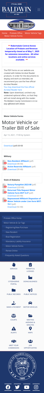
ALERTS (14, 330)
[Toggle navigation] (39, 9)
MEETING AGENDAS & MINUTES (30, 320)
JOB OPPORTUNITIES (30, 344)
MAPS (30, 330)
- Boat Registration (12, 236)
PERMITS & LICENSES (30, 267)
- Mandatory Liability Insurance (17, 241)
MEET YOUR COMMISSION (13, 344)
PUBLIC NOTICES (30, 291)
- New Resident (10, 232)
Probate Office (16, 33)
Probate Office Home (12, 218)
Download (8, 145)
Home (4, 33)
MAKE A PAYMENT (14, 304)
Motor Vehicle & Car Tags (14, 223)
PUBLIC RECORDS (14, 291)
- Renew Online (10, 250)
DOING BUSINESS (30, 279)
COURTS (13, 317)
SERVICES (13, 266)
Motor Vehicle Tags (33, 33)
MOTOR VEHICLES (30, 304)
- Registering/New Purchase (16, 227)
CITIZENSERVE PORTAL (13, 280)
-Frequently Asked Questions (17, 255)
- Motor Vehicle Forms (13, 246)
